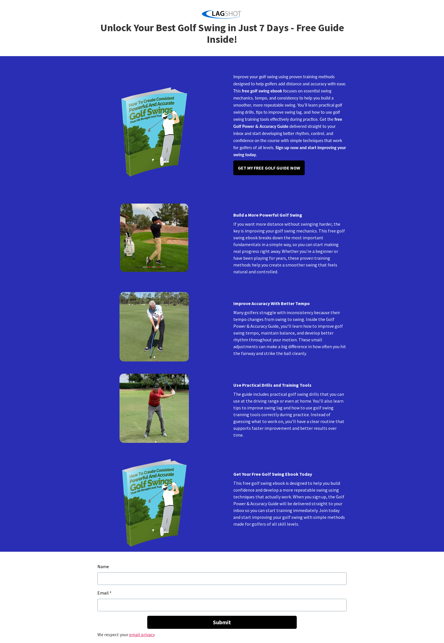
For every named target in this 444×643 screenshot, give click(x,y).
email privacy (141, 634)
